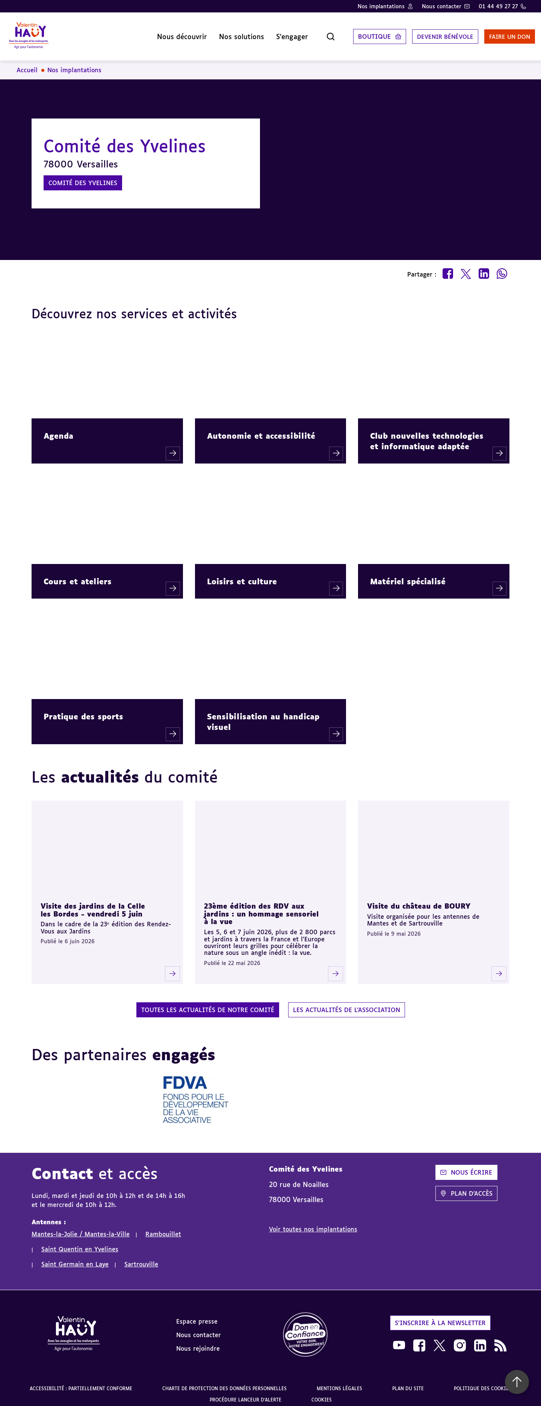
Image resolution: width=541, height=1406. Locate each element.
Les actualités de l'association (346, 1004)
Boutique (357, 33)
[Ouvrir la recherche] (313, 33)
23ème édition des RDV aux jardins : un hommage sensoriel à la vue (261, 908)
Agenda (58, 429)
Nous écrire (466, 1166)
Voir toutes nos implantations (313, 1223)
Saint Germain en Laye (75, 1258)
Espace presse (197, 1315)
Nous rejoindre (198, 1342)
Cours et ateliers (78, 575)
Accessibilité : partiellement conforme (81, 1382)
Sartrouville (141, 1258)
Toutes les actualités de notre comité (207, 1004)
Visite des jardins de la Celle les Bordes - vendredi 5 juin (93, 904)
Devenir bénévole (430, 33)
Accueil (27, 64)
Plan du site (408, 1382)
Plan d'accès (466, 1187)
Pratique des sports (83, 710)
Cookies (321, 1394)
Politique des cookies (482, 1382)
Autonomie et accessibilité (261, 429)
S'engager (275, 33)
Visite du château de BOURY (418, 900)
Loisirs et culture (242, 575)
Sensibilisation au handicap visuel (263, 715)
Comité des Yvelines (82, 177)
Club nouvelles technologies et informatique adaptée (427, 435)
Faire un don (498, 33)
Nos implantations (381, 6)
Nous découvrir (165, 33)
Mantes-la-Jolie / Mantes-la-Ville (81, 1228)
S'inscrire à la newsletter (440, 1317)
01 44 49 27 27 (498, 6)
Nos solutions (224, 33)
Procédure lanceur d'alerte (245, 1394)
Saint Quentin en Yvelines (79, 1243)
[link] (305, 1329)
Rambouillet (163, 1228)
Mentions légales (339, 1382)
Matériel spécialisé (408, 575)
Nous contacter (441, 6)
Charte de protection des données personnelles (224, 1382)
